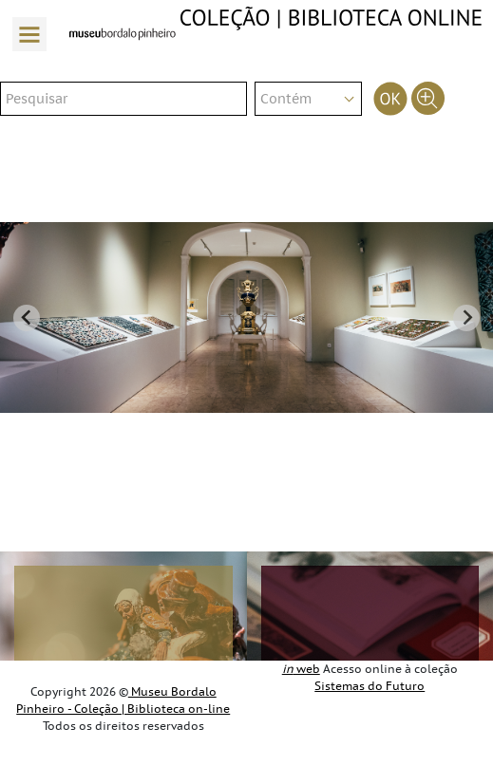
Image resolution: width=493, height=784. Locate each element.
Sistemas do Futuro (369, 686)
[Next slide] (466, 318)
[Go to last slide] (26, 318)
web (301, 669)
